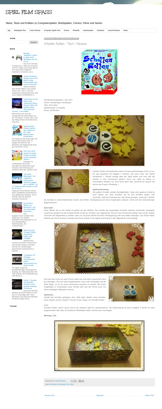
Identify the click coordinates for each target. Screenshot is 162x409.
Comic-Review (34, 30)
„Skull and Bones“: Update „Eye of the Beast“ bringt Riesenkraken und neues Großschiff (31, 80)
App (8, 30)
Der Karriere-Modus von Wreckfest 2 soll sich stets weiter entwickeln (29, 207)
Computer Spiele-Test (52, 30)
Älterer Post (149, 395)
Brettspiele (54, 384)
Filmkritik (76, 30)
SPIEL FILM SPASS (29, 12)
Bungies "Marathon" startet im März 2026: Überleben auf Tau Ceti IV (30, 57)
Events (66, 30)
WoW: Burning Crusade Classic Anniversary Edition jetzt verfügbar (30, 234)
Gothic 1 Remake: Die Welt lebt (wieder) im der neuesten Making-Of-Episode (30, 284)
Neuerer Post (50, 395)
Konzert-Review (114, 30)
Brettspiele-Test (20, 30)
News (126, 30)
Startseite (100, 395)
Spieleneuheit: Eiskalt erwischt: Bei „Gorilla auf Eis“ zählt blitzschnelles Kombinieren (30, 131)
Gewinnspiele (88, 30)
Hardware (100, 30)
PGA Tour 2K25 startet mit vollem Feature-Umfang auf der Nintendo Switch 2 (30, 155)
